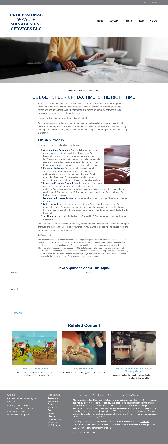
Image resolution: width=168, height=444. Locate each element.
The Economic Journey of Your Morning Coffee (134, 370)
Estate (51, 404)
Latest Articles (54, 419)
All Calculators (54, 425)
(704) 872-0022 (149, 2)
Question (15, 289)
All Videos (52, 422)
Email (89, 272)
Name (14, 272)
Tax (49, 410)
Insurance (52, 407)
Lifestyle (51, 416)
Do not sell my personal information (94, 428)
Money (51, 413)
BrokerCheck (132, 395)
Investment (53, 401)
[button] (114, 20)
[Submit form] (18, 313)
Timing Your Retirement (34, 368)
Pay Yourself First (84, 368)
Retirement (53, 398)
